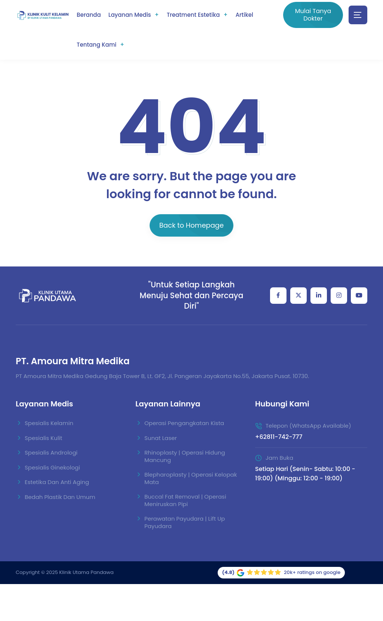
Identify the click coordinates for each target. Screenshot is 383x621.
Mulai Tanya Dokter (313, 15)
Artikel (244, 15)
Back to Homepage (191, 225)
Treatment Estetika (193, 15)
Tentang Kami (96, 45)
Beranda (89, 15)
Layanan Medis (129, 15)
